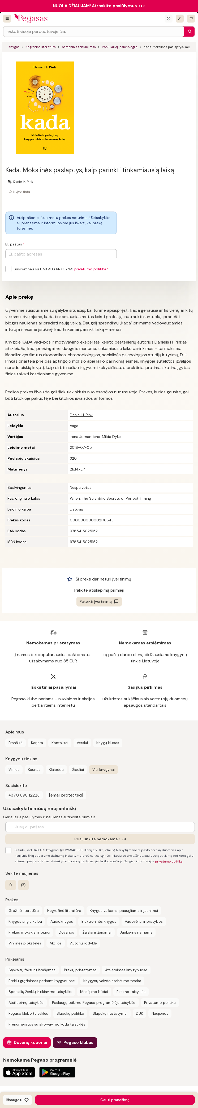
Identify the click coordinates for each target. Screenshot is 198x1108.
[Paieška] (188, 31)
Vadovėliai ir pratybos (144, 921)
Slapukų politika (70, 1013)
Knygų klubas (107, 742)
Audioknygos (61, 921)
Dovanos (66, 932)
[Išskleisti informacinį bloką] (169, 19)
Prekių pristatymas (80, 970)
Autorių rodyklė (83, 943)
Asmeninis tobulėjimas (79, 47)
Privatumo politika (160, 1002)
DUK (139, 1013)
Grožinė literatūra (23, 910)
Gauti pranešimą (115, 1099)
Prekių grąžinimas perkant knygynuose (41, 980)
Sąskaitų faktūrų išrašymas (31, 970)
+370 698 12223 (24, 795)
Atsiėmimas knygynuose (126, 970)
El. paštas (13, 244)
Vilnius (13, 769)
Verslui (82, 742)
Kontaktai (59, 742)
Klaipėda (56, 769)
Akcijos (56, 943)
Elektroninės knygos (98, 921)
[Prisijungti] (180, 19)
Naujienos (160, 1013)
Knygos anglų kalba (25, 921)
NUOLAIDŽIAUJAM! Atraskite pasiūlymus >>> (99, 5)
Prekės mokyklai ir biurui (29, 932)
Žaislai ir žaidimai (97, 932)
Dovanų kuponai (30, 1042)
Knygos (13, 47)
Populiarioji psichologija (119, 47)
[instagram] (23, 885)
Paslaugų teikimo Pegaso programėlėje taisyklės (94, 1002)
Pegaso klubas (78, 1042)
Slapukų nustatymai (110, 1013)
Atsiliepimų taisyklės (26, 1002)
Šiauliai (78, 769)
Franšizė (15, 742)
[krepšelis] (191, 19)
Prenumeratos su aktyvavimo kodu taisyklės (46, 1024)
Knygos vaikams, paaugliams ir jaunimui (124, 910)
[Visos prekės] (7, 19)
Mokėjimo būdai (94, 991)
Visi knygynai (103, 769)
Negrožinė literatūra (40, 47)
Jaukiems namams (136, 932)
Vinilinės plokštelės (24, 943)
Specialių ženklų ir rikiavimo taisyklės (40, 991)
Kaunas (34, 769)
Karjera (37, 742)
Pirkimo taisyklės (131, 991)
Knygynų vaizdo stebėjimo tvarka (112, 980)
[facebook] (10, 885)
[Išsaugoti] (17, 1100)
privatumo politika (90, 269)
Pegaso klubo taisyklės (28, 1013)
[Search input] (93, 31)
